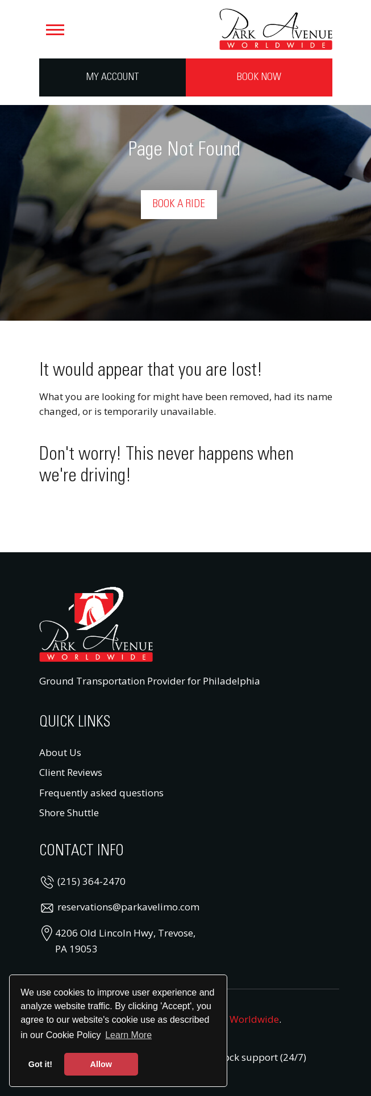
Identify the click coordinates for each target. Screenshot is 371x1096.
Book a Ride (179, 204)
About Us (60, 752)
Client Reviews (70, 772)
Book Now (259, 77)
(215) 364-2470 (91, 881)
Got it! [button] (40, 1064)
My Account (112, 77)
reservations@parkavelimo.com (128, 906)
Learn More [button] (128, 1035)
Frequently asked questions (101, 792)
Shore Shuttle (69, 812)
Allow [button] (101, 1064)
